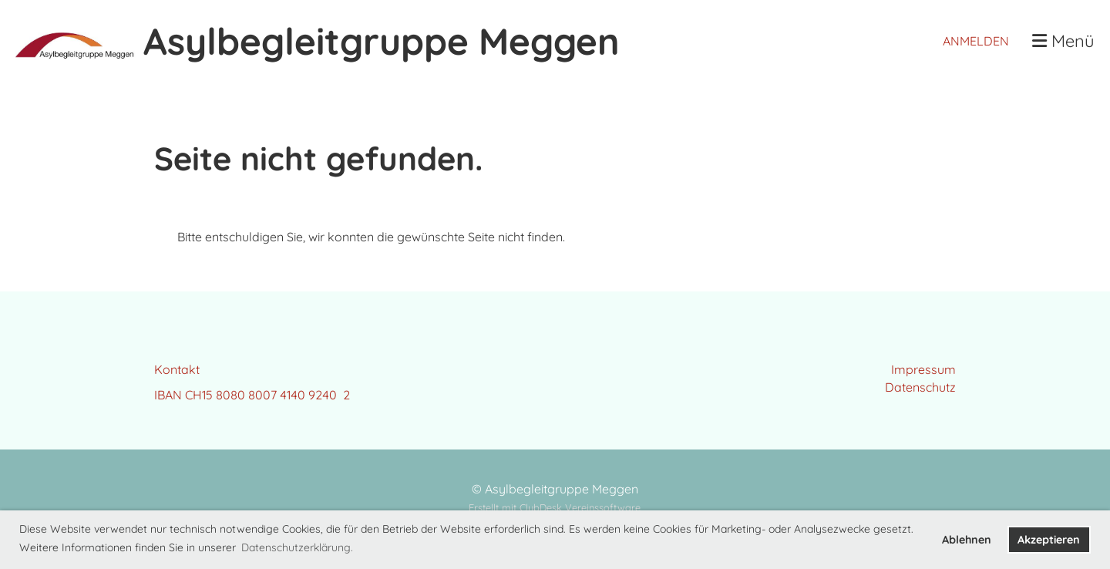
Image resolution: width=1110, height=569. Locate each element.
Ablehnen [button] (966, 540)
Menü (1063, 41)
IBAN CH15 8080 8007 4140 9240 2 (252, 394)
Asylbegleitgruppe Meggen (381, 41)
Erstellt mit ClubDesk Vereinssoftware (555, 507)
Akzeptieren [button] (1049, 540)
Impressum (923, 369)
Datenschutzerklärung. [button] (297, 547)
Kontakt (177, 369)
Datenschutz (920, 387)
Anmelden (976, 41)
